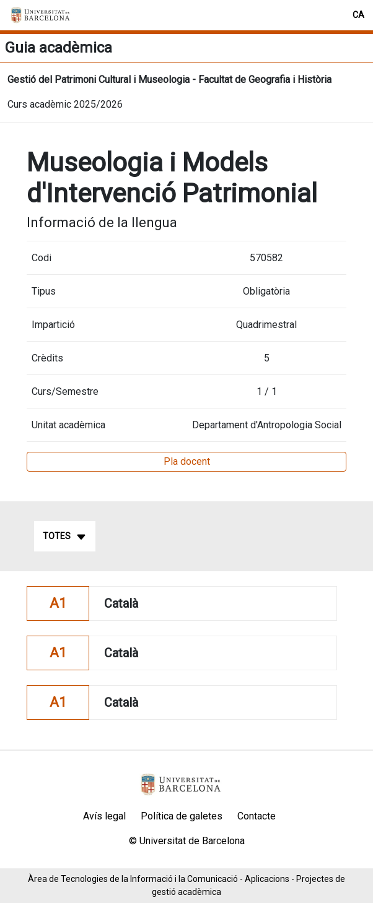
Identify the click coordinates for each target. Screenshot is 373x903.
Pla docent (187, 461)
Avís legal (104, 816)
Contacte (256, 816)
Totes (65, 536)
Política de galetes (181, 816)
